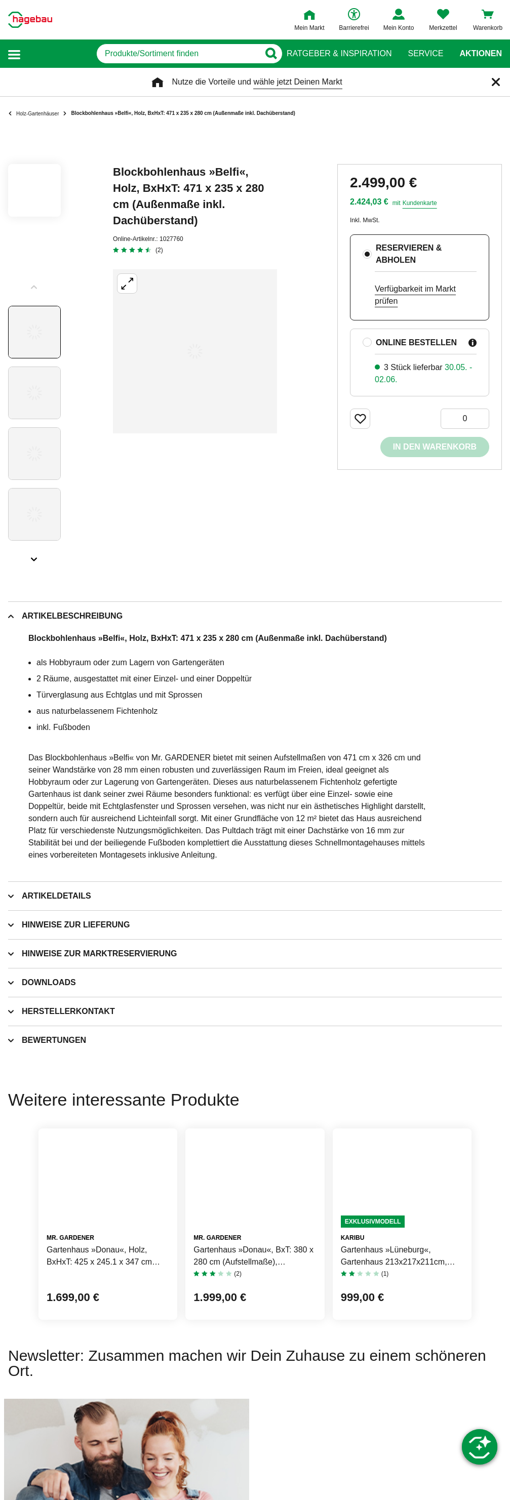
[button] (14, 54)
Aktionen (480, 54)
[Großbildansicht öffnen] (195, 351)
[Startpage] (30, 20)
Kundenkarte (420, 203)
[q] (149, 53)
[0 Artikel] (465, 418)
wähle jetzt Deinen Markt (297, 81)
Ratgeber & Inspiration (339, 54)
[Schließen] (496, 82)
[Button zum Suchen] (266, 53)
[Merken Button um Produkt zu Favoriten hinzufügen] (360, 419)
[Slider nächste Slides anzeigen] (34, 556)
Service (425, 54)
